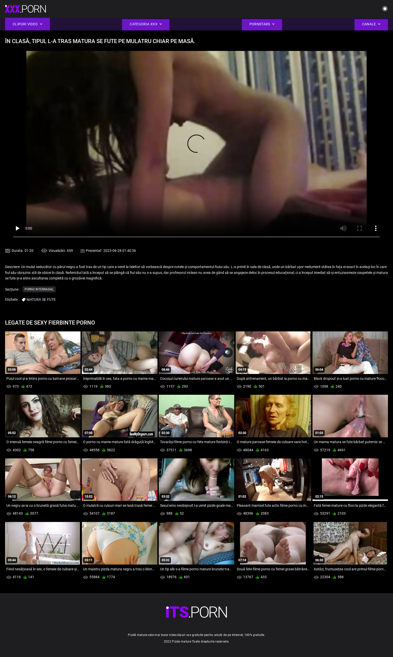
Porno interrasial (39, 289)
